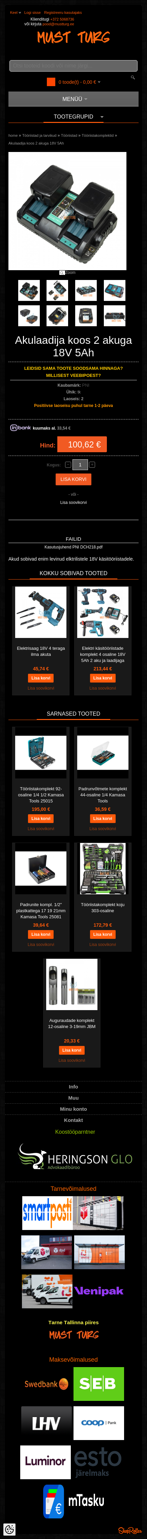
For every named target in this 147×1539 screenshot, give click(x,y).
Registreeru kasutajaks (63, 12)
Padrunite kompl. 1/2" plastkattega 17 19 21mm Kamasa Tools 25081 (40, 910)
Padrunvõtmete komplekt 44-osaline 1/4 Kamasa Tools (103, 794)
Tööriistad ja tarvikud (39, 135)
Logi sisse (32, 12)
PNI (86, 385)
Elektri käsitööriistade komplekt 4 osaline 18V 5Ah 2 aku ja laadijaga (102, 654)
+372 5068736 (62, 19)
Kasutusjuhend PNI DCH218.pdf (73, 547)
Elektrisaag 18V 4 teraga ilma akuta (41, 651)
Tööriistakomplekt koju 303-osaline (102, 907)
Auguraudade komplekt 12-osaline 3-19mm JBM (72, 1023)
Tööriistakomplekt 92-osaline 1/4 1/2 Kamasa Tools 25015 (41, 794)
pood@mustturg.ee (58, 24)
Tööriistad (69, 135)
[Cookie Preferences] (9, 1529)
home (13, 135)
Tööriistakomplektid (98, 135)
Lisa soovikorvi (73, 502)
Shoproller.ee (130, 1530)
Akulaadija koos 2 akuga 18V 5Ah (36, 143)
